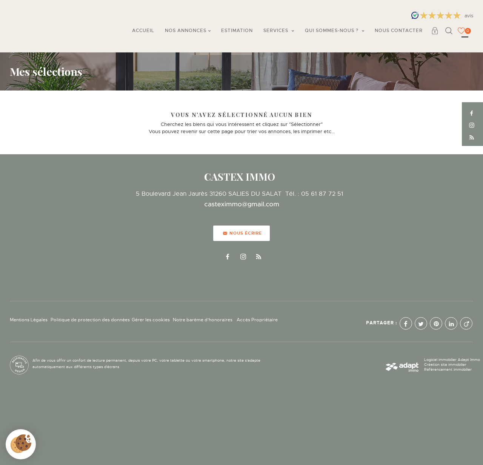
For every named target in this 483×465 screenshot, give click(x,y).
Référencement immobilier (448, 369)
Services (278, 31)
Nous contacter (399, 31)
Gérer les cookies (151, 319)
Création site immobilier (445, 364)
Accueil (143, 31)
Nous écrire (242, 233)
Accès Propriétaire (257, 319)
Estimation (237, 31)
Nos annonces (188, 31)
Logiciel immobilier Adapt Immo (452, 359)
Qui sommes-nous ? (334, 31)
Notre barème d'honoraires (203, 319)
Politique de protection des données (90, 319)
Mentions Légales (29, 319)
